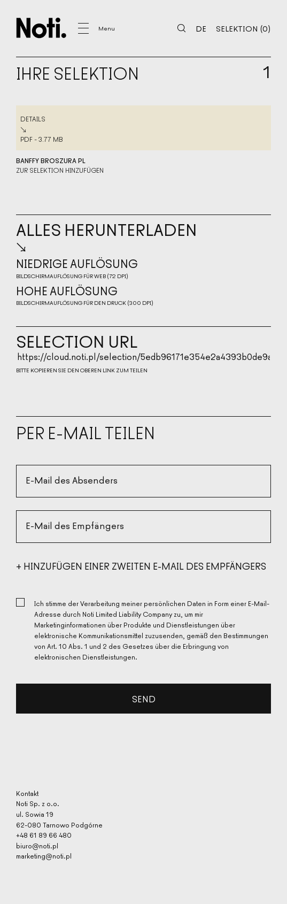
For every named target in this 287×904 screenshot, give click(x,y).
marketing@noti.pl (44, 856)
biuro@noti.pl (37, 845)
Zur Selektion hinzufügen (60, 170)
